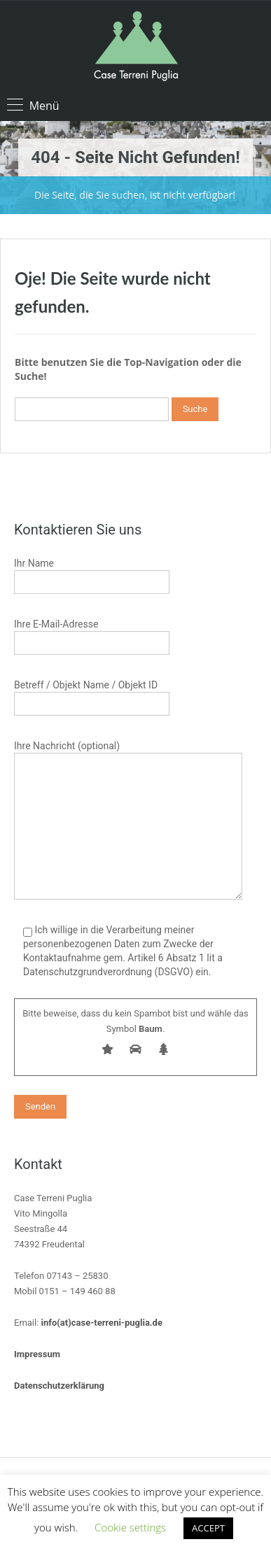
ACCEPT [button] (208, 1528)
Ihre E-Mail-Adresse (91, 634)
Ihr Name (91, 574)
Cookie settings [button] (130, 1527)
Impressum (37, 1354)
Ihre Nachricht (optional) (128, 787)
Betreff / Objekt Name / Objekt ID (91, 695)
